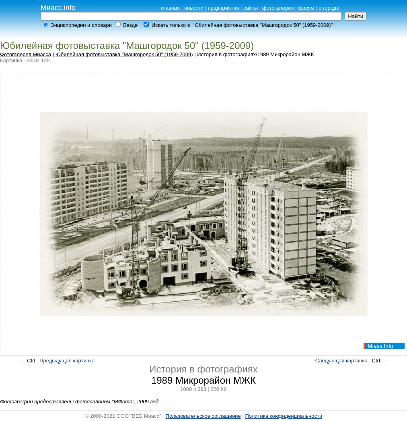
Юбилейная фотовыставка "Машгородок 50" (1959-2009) (124, 54)
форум (306, 8)
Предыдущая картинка (67, 361)
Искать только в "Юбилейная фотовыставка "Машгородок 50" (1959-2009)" (242, 25)
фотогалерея (278, 8)
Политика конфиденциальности (283, 416)
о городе (329, 8)
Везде (130, 25)
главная (170, 8)
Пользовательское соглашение (203, 416)
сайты (250, 8)
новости (194, 8)
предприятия (223, 8)
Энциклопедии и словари (81, 25)
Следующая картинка (341, 361)
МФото (123, 402)
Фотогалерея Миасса (25, 54)
